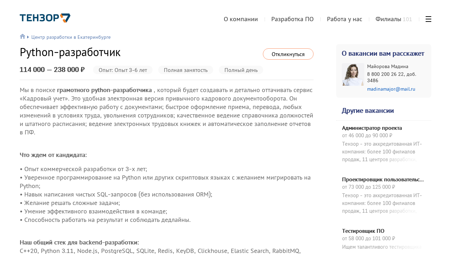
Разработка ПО (292, 19)
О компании (241, 19)
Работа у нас (344, 19)
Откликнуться (288, 54)
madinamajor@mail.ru (391, 89)
